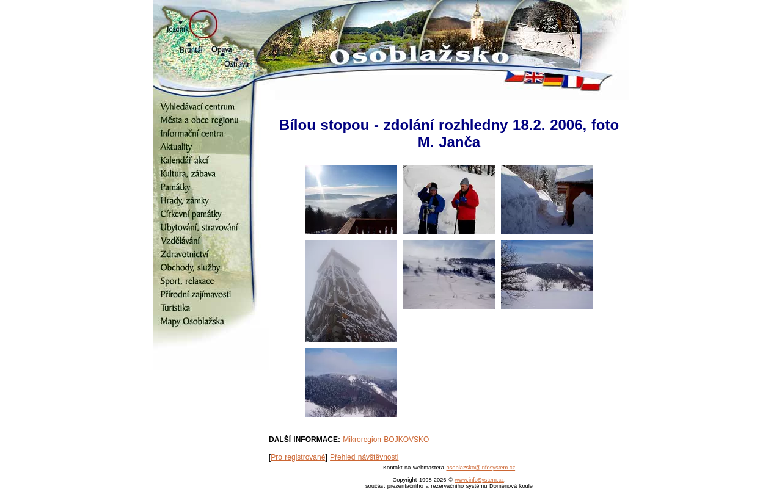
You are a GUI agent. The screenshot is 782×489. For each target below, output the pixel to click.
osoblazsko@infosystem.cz (480, 468)
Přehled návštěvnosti (364, 457)
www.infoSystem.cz (479, 480)
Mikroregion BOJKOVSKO (386, 439)
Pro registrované (298, 457)
